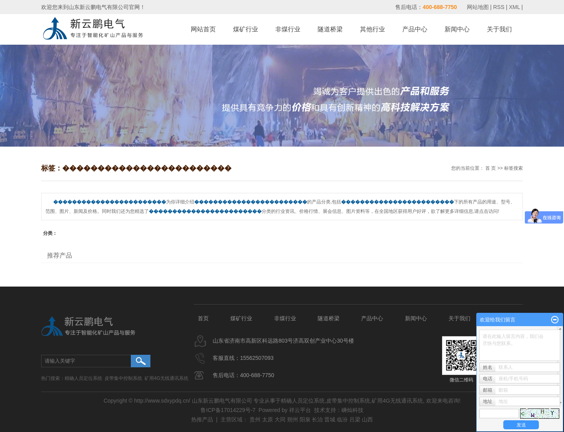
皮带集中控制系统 (123, 378)
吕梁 (354, 419)
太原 (267, 419)
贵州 (254, 419)
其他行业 (372, 29)
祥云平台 (300, 410)
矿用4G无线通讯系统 (166, 378)
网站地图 (478, 7)
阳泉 (305, 419)
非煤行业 (287, 29)
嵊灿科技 (352, 410)
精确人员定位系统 (83, 378)
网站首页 (203, 29)
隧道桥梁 (330, 29)
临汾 (342, 419)
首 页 (490, 168)
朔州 (292, 419)
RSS (498, 7)
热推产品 (202, 419)
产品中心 (414, 29)
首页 (203, 318)
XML (514, 7)
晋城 (329, 419)
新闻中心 (457, 29)
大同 (280, 419)
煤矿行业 (245, 29)
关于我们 (499, 29)
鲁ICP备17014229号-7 (228, 410)
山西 (367, 419)
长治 (317, 419)
